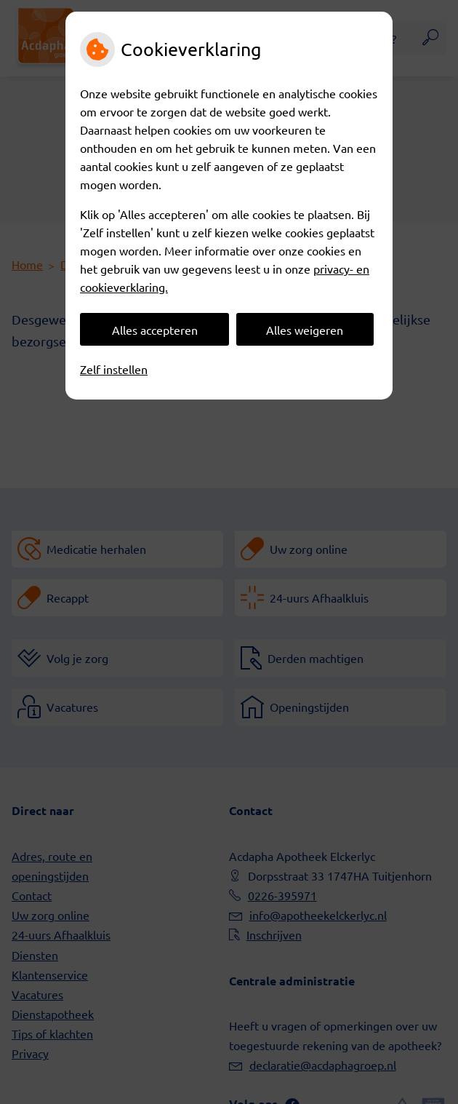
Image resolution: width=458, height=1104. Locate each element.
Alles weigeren (304, 329)
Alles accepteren (155, 329)
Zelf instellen (114, 369)
